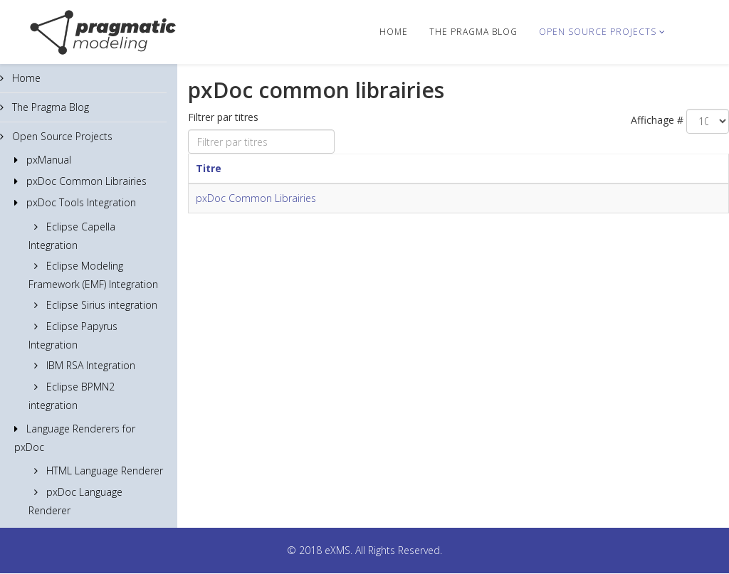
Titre (208, 168)
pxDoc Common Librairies (85, 181)
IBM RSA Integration (89, 365)
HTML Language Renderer (103, 470)
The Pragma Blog (473, 32)
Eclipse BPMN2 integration (71, 396)
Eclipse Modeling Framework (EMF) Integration (93, 275)
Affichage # (657, 120)
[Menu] (693, 31)
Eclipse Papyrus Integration (72, 335)
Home (393, 32)
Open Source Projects (597, 32)
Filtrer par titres (224, 117)
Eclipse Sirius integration (100, 305)
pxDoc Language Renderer (75, 501)
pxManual (47, 159)
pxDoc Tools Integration (79, 202)
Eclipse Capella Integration (71, 236)
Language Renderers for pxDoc (74, 438)
